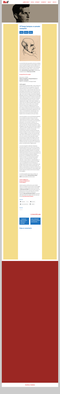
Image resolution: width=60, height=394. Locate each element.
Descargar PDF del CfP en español (25, 78)
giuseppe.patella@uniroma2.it (24, 185)
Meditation (32, 391)
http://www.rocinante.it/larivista (27, 200)
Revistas (30, 36)
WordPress (27, 391)
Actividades (37, 2)
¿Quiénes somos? (26, 2)
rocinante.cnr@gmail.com (23, 183)
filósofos (26, 36)
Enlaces (49, 2)
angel (39, 219)
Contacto (54, 2)
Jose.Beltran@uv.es (22, 186)
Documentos (43, 2)
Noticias (32, 2)
